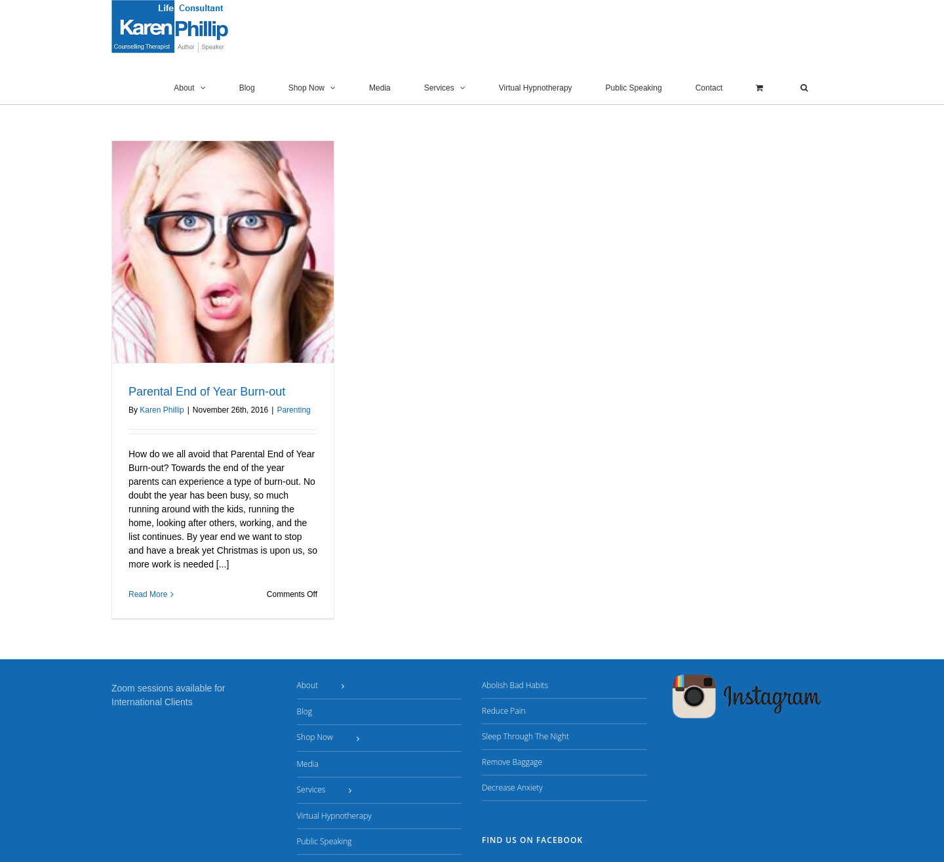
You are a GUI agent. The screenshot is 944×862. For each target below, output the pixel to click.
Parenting (293, 410)
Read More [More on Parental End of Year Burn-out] (147, 594)
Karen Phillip (162, 410)
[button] (804, 88)
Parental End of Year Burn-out (206, 391)
